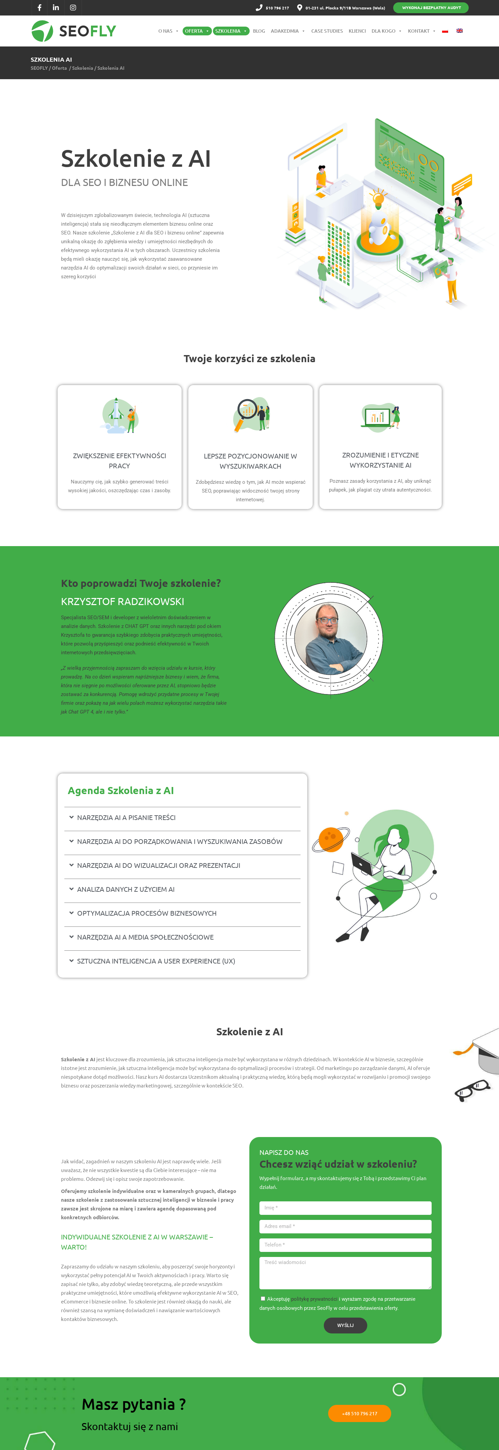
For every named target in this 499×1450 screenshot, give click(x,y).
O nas (168, 31)
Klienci (357, 31)
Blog (259, 31)
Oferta (197, 31)
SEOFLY (39, 68)
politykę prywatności (314, 1299)
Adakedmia (288, 31)
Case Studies (327, 31)
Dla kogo (387, 31)
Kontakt (422, 31)
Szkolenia (231, 31)
